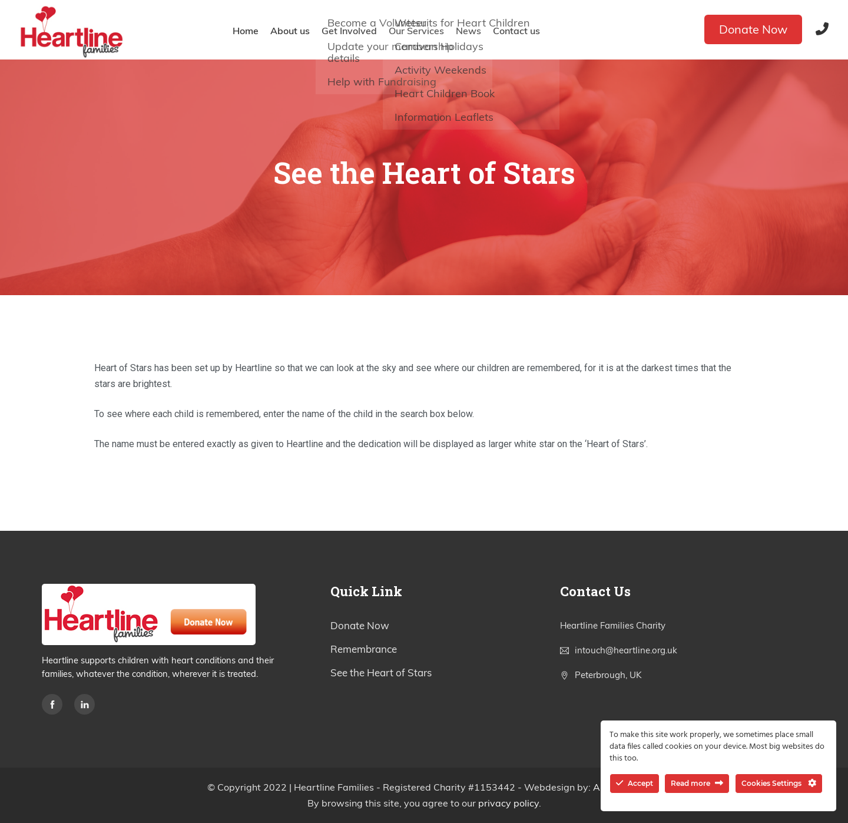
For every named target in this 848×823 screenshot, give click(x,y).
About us (290, 31)
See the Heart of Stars (381, 672)
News (468, 31)
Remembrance (363, 649)
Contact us (516, 31)
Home (246, 31)
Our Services (416, 31)
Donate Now (753, 29)
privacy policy (508, 803)
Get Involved (349, 31)
